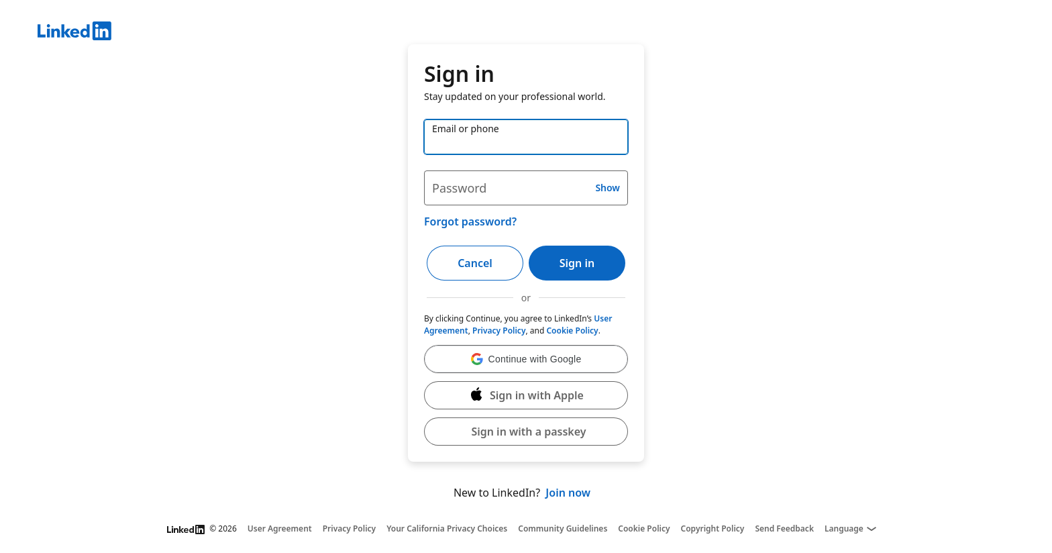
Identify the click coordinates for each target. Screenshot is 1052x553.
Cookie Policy (572, 330)
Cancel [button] (475, 263)
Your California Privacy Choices (446, 528)
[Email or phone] (526, 136)
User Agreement (280, 528)
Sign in (577, 263)
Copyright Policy (713, 528)
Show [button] (607, 187)
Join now (567, 492)
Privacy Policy (498, 330)
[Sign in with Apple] (526, 395)
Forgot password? (470, 221)
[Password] (526, 187)
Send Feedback (784, 528)
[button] (526, 359)
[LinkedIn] (545, 32)
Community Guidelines (562, 528)
